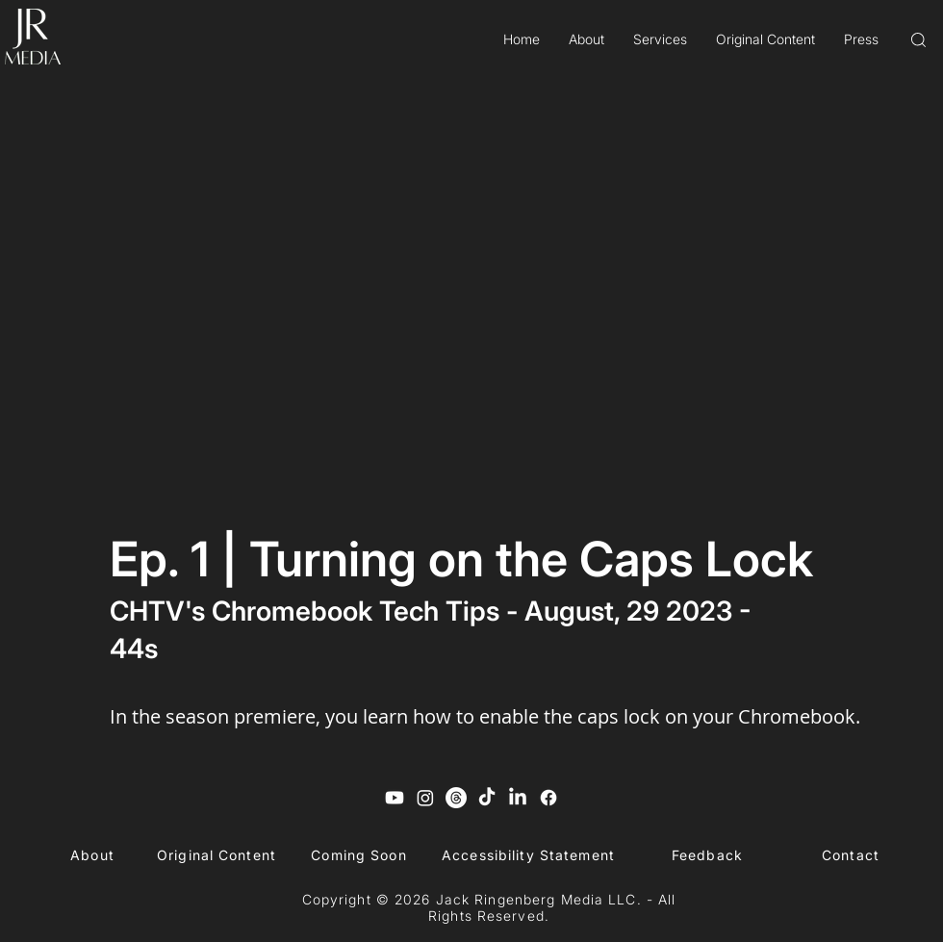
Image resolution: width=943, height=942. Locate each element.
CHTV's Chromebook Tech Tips (304, 611)
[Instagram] (425, 797)
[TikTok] (486, 797)
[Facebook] (548, 797)
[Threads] (456, 797)
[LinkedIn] (517, 797)
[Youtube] (394, 797)
